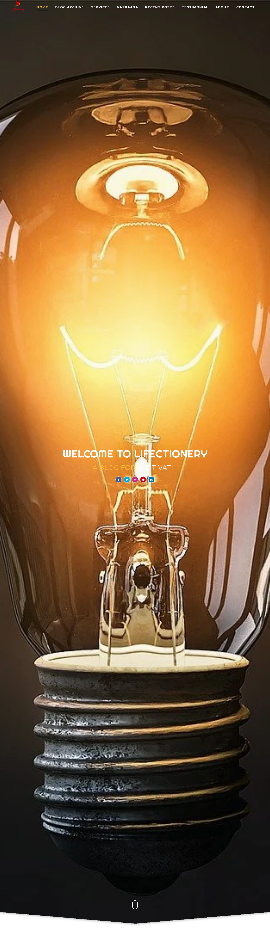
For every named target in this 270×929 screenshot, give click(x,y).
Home (42, 7)
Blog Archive (69, 7)
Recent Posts (160, 7)
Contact (245, 7)
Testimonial (195, 7)
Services (100, 7)
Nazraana (127, 7)
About (222, 7)
